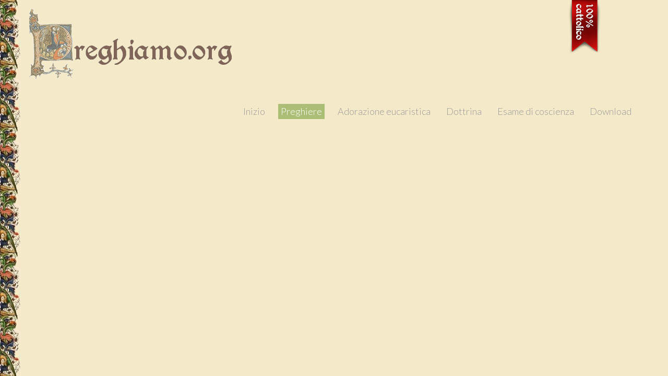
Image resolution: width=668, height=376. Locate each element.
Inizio (254, 111)
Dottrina (464, 111)
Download (610, 111)
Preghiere (301, 111)
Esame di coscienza (535, 111)
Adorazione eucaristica (384, 111)
